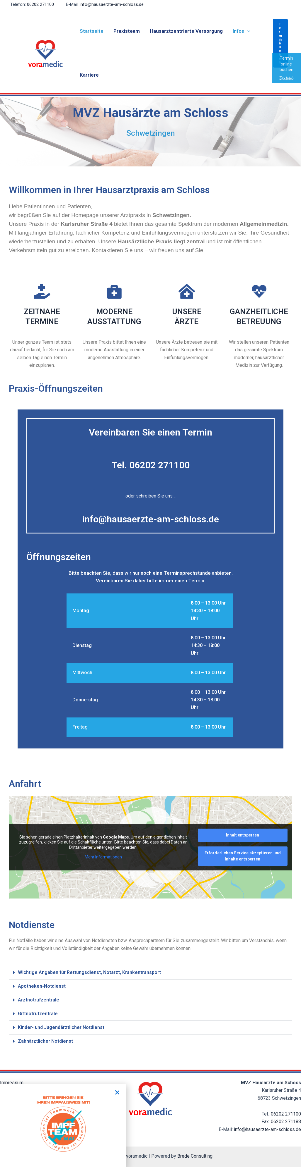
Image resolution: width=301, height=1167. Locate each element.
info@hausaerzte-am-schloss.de (112, 4)
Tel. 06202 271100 (150, 465)
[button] (280, 43)
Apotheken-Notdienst (42, 986)
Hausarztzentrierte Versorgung (186, 31)
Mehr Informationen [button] (103, 857)
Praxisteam (126, 31)
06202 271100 (286, 1114)
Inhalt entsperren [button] (242, 835)
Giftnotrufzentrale (38, 1013)
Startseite (91, 31)
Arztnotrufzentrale (38, 1000)
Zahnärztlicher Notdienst (45, 1041)
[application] (247, 31)
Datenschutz (13, 1090)
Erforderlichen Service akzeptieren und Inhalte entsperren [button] (243, 856)
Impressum (11, 1082)
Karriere (89, 75)
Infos (241, 31)
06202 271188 (286, 1121)
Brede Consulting (194, 1156)
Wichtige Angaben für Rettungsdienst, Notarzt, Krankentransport (89, 972)
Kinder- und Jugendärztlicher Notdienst (61, 1027)
